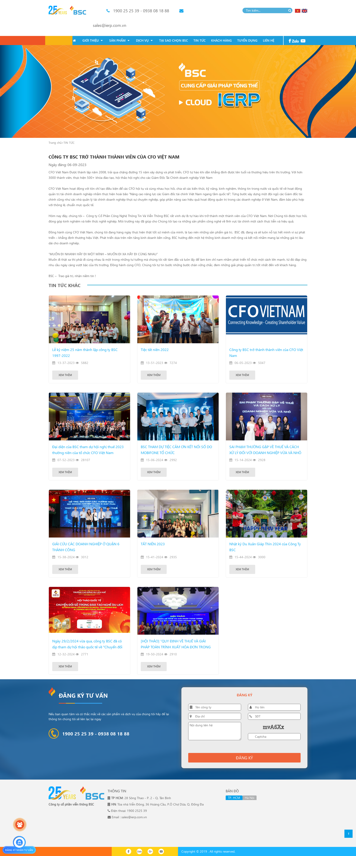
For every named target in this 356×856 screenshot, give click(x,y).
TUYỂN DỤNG (247, 40)
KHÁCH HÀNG (221, 40)
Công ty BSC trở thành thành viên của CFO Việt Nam (266, 352)
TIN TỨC (199, 40)
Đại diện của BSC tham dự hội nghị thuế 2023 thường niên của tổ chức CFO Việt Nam (88, 449)
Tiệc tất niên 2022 (155, 349)
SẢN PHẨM (119, 40)
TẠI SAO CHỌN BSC (173, 40)
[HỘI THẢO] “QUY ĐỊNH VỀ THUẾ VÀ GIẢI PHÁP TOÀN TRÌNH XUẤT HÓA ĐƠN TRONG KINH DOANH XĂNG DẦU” (176, 644)
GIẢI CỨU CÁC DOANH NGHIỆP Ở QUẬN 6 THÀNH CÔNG (85, 546)
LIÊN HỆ (268, 40)
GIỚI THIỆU (92, 40)
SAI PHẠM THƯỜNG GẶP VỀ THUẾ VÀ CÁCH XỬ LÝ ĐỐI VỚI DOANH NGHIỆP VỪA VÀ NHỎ (265, 449)
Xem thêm (65, 375)
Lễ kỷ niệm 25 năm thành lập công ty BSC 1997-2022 (85, 352)
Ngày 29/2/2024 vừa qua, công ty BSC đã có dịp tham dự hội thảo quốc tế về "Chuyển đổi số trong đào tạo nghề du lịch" (87, 644)
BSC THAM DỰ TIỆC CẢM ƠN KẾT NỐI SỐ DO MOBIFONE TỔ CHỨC (176, 449)
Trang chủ (55, 142)
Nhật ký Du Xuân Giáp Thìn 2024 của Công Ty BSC (265, 546)
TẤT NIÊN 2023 (153, 543)
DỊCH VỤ (144, 40)
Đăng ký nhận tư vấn (19, 849)
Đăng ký (244, 757)
